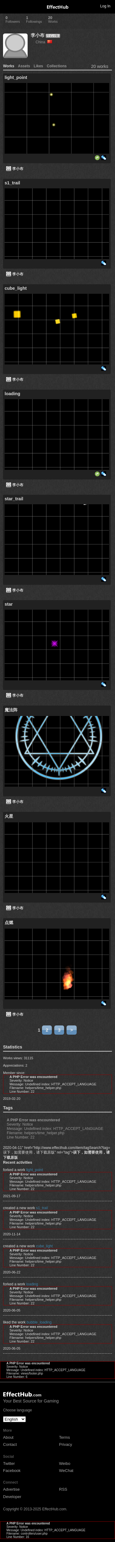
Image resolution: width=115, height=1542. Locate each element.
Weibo (65, 1463)
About (8, 1437)
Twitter (9, 1463)
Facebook (12, 1470)
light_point (34, 1170)
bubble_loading (39, 1322)
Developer (12, 1496)
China (44, 42)
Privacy (65, 1444)
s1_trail (42, 1208)
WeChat (66, 1470)
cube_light (44, 1246)
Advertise (11, 1489)
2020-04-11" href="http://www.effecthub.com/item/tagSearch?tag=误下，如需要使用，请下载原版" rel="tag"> (56, 1153)
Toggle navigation (7, 6)
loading (32, 1284)
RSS (63, 1489)
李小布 (37, 35)
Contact (10, 1444)
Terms (64, 1437)
